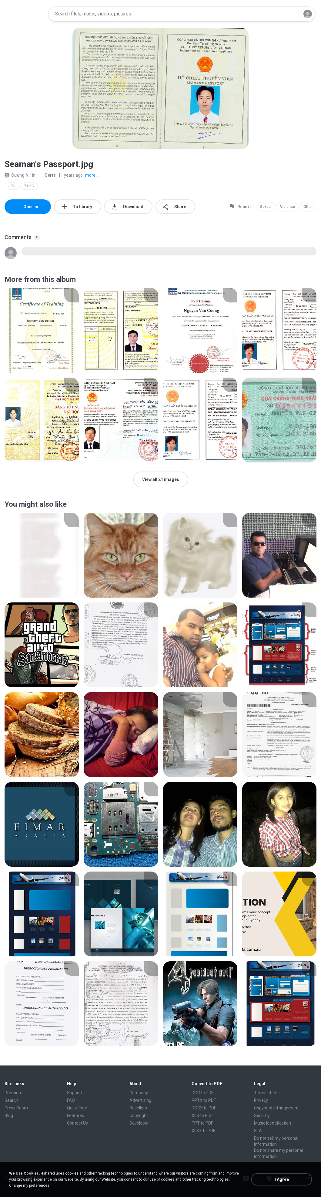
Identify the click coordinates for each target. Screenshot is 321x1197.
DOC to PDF (202, 1092)
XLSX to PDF (203, 1130)
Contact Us (77, 1123)
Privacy (261, 1100)
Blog (9, 1115)
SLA (258, 1130)
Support (74, 1092)
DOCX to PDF (204, 1107)
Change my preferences (29, 1185)
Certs (47, 175)
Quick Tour (77, 1107)
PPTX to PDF (204, 1100)
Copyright (138, 1115)
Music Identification (272, 1123)
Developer (139, 1123)
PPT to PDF (202, 1123)
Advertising (140, 1100)
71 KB (29, 186)
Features (75, 1115)
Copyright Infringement (276, 1107)
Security (262, 1115)
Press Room (16, 1107)
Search (11, 1100)
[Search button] (290, 14)
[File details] (42, 330)
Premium (13, 1092)
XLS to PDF (202, 1115)
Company (138, 1092)
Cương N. (17, 175)
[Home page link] (24, 14)
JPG (11, 186)
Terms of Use (267, 1092)
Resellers (138, 1107)
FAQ (71, 1100)
